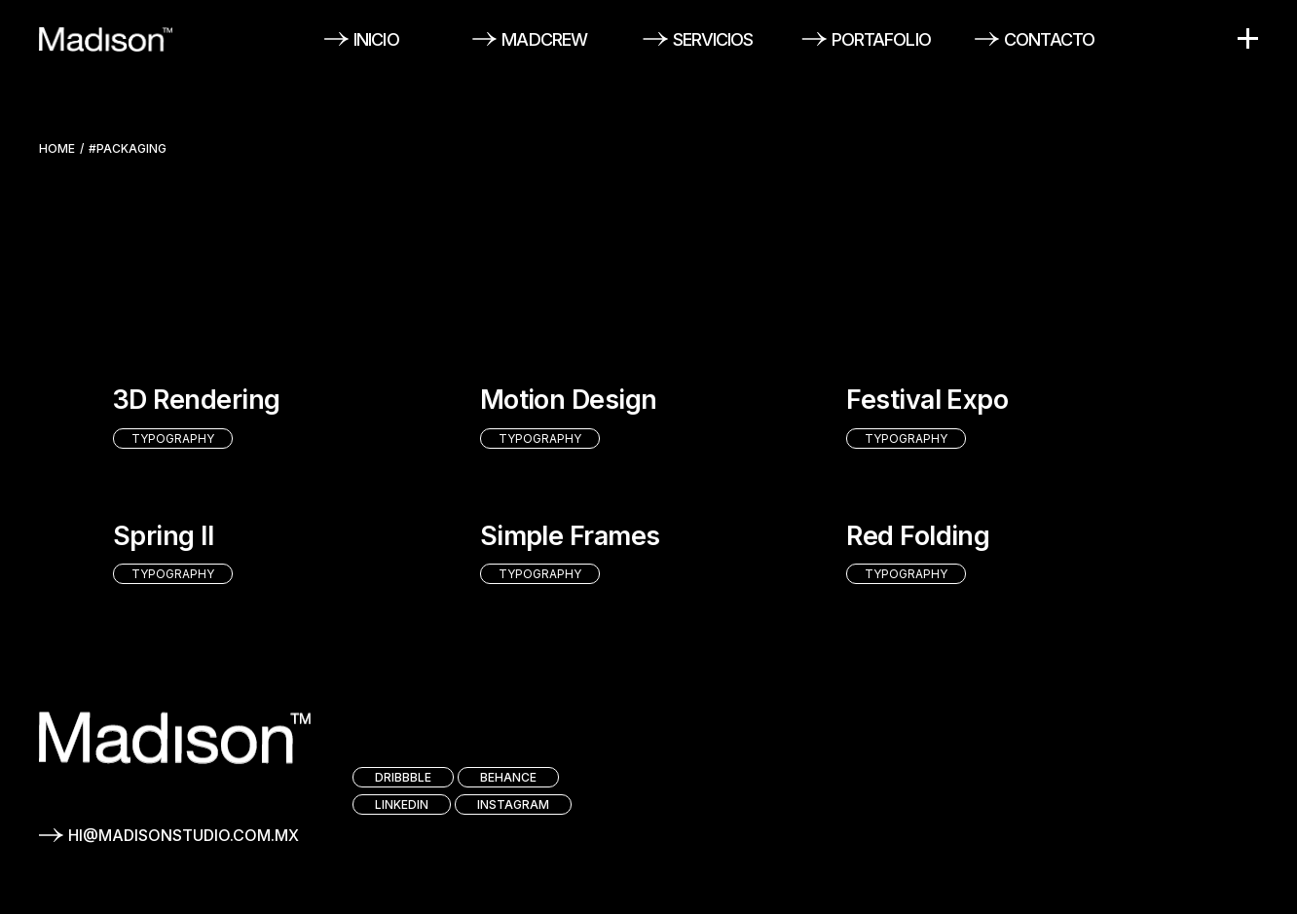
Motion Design (568, 400)
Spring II (163, 536)
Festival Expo (927, 400)
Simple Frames (570, 536)
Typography (172, 438)
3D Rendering (196, 400)
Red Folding (917, 536)
